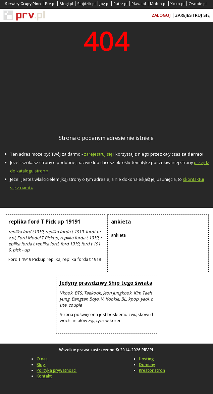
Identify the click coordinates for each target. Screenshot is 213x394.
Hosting (146, 359)
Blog (41, 364)
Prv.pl (50, 3)
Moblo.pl (158, 3)
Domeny (147, 364)
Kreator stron (152, 370)
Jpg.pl (104, 3)
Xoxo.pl (177, 3)
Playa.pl (138, 3)
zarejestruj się (98, 154)
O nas (42, 359)
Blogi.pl (66, 3)
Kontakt (44, 376)
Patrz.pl (120, 3)
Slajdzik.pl (86, 3)
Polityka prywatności (56, 370)
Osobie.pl (198, 3)
